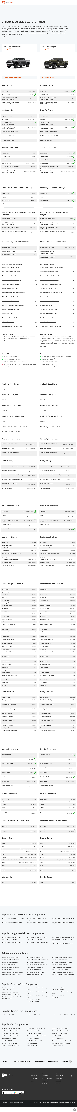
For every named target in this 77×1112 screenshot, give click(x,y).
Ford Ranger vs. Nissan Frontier (10, 966)
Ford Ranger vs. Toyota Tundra (35, 978)
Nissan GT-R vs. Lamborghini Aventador (62, 1047)
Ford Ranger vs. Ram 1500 (34, 975)
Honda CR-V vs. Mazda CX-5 (34, 1039)
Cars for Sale (34, 1081)
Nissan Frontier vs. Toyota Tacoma (36, 1042)
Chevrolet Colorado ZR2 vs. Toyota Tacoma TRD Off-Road (36, 1006)
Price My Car (45, 1087)
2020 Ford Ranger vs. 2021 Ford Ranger (37, 946)
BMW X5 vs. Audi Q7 (32, 1052)
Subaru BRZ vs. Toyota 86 (9, 1044)
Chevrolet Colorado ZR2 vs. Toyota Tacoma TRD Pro (11, 994)
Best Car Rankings (47, 1084)
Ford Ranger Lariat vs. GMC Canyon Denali (63, 1021)
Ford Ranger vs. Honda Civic (59, 970)
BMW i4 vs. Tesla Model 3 (33, 1044)
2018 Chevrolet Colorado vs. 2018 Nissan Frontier (63, 929)
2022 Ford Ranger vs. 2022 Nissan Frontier (38, 948)
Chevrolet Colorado (10, 7)
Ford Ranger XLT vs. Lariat (34, 1021)
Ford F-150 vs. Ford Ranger (9, 970)
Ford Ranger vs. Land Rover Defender (62, 968)
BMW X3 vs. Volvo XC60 (58, 1044)
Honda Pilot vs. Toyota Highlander (11, 1037)
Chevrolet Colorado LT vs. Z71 (10, 998)
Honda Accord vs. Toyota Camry (10, 1039)
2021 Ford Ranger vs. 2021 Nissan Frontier (63, 943)
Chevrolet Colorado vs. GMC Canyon (11, 980)
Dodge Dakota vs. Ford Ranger (35, 973)
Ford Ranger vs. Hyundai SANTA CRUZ (62, 963)
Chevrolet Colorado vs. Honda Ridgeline (62, 978)
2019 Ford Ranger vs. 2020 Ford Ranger (12, 948)
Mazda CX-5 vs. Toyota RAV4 (59, 1034)
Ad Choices (72, 1108)
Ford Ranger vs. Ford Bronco (59, 966)
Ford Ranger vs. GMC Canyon (9, 975)
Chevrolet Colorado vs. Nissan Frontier (37, 966)
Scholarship (58, 1087)
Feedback (57, 1090)
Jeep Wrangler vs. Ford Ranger (35, 980)
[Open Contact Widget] (74, 1109)
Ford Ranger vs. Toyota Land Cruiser (37, 970)
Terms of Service (42, 1108)
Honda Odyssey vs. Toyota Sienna (11, 1052)
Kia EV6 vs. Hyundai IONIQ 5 (9, 1049)
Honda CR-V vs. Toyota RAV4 (34, 1047)
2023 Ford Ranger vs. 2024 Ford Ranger (12, 946)
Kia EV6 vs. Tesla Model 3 (58, 1052)
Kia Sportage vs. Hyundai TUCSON (11, 1034)
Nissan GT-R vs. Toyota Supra (35, 1037)
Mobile (32, 1087)
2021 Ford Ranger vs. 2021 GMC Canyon (62, 950)
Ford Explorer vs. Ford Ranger (60, 975)
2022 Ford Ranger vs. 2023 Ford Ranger (12, 943)
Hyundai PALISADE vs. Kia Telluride (61, 1037)
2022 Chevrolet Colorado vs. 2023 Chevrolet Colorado (63, 925)
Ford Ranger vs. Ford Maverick (10, 968)
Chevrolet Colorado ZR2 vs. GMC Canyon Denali (38, 994)
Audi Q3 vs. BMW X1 (32, 1049)
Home (3, 7)
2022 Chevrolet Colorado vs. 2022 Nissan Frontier (38, 929)
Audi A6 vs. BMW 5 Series (58, 1042)
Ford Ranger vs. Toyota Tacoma (10, 963)
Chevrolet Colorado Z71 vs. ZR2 (10, 1000)
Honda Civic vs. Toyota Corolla (10, 1042)
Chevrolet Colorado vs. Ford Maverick (62, 973)
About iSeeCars (59, 1081)
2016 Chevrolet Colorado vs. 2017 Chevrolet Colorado (13, 925)
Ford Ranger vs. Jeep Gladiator (35, 963)
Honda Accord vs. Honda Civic (60, 1039)
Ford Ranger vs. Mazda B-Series (35, 968)
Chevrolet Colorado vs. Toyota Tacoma (12, 978)
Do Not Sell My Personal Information (61, 1108)
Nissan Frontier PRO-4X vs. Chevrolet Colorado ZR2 (62, 1002)
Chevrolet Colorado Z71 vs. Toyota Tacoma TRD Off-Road (61, 994)
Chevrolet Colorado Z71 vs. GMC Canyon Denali (63, 998)
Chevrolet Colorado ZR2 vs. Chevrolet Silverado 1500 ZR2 (12, 1003)
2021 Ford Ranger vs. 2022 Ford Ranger (37, 943)
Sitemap (36, 1108)
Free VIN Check (34, 1084)
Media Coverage (59, 1084)
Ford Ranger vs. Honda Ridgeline (10, 973)
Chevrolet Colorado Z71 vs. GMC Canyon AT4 (37, 998)
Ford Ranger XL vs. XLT (8, 1021)
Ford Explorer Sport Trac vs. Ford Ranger (63, 980)
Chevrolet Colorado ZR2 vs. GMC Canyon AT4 (38, 1002)
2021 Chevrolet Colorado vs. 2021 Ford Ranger (37, 925)
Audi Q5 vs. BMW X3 (7, 1047)
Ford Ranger (19, 7)
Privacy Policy (50, 1108)
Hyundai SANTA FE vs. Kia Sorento (36, 1034)
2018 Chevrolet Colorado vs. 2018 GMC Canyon (12, 929)
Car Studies (45, 1081)
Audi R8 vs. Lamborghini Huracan (61, 1049)
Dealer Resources (46, 1090)
